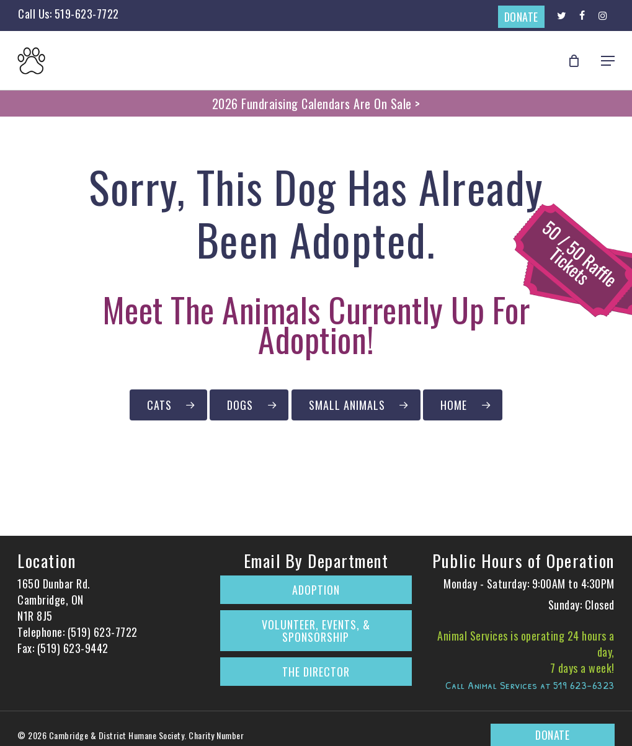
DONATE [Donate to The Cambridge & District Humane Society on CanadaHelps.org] (552, 735)
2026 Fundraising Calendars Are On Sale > (316, 103)
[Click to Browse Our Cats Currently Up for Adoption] (168, 404)
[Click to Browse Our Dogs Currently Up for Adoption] (249, 404)
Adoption (316, 590)
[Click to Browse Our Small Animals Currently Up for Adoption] (356, 404)
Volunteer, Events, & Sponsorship (316, 630)
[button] (608, 61)
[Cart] (577, 61)
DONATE (521, 17)
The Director (316, 672)
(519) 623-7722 (103, 632)
